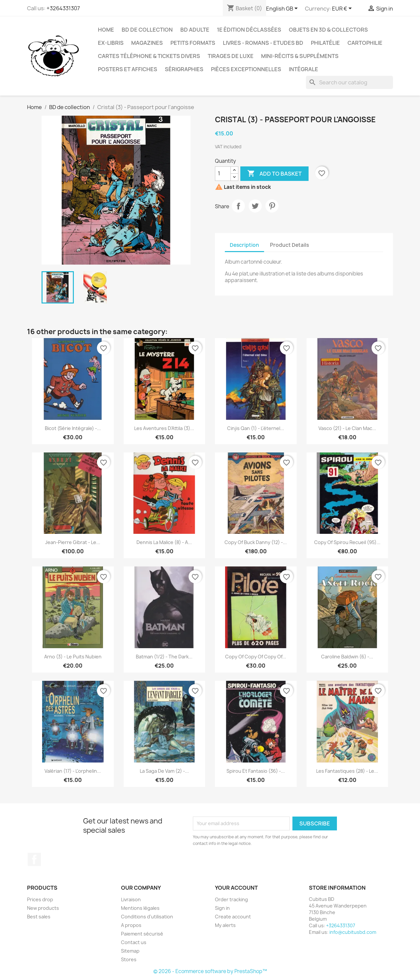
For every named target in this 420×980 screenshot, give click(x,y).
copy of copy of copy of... (255, 656)
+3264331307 (63, 8)
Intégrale (303, 69)
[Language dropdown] (283, 9)
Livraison (131, 899)
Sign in (222, 908)
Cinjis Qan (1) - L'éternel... (255, 428)
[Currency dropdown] (343, 9)
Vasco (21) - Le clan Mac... (347, 428)
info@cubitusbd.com (352, 932)
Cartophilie (364, 42)
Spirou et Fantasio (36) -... (255, 771)
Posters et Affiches (127, 69)
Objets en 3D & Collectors (328, 29)
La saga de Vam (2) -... (164, 771)
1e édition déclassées (249, 29)
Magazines (147, 42)
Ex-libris (111, 42)
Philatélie (325, 42)
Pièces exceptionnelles (246, 69)
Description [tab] (244, 245)
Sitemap (130, 951)
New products (43, 908)
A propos (131, 925)
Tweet (255, 206)
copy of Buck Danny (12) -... (256, 542)
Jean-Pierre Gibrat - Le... (72, 542)
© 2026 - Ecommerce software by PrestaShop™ (210, 971)
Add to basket (274, 173)
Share (238, 206)
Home (106, 29)
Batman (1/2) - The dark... (164, 656)
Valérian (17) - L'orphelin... (73, 771)
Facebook (34, 859)
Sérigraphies (184, 69)
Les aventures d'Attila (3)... (164, 428)
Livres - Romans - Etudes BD (263, 42)
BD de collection (147, 29)
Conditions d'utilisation (147, 916)
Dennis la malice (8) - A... (164, 542)
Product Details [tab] (289, 245)
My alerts (225, 925)
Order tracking (231, 899)
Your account (236, 887)
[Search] (349, 82)
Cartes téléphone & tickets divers (149, 56)
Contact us (133, 942)
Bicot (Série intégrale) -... (73, 428)
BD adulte (194, 29)
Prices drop (40, 899)
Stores (128, 959)
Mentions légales (140, 908)
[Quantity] (223, 173)
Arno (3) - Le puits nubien (73, 656)
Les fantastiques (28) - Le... (347, 771)
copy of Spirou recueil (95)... (347, 542)
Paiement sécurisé (142, 934)
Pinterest (272, 206)
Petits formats (192, 42)
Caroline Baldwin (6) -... (347, 656)
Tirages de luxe (231, 56)
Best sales (38, 916)
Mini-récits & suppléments (300, 56)
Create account (233, 916)
